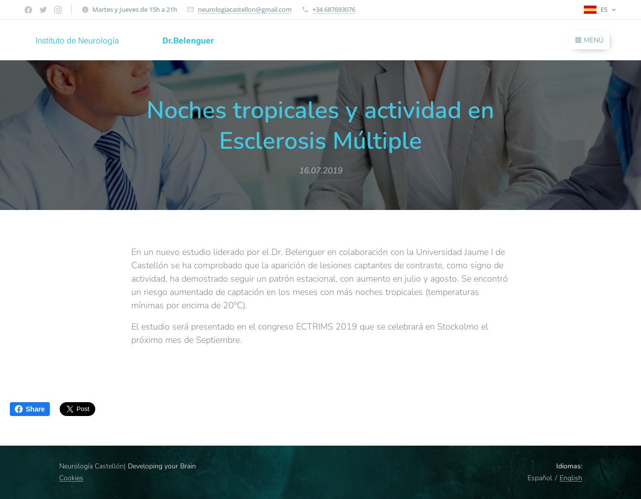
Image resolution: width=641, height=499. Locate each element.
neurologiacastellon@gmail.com (245, 9)
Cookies (71, 478)
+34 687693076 (333, 9)
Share (30, 409)
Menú (589, 40)
